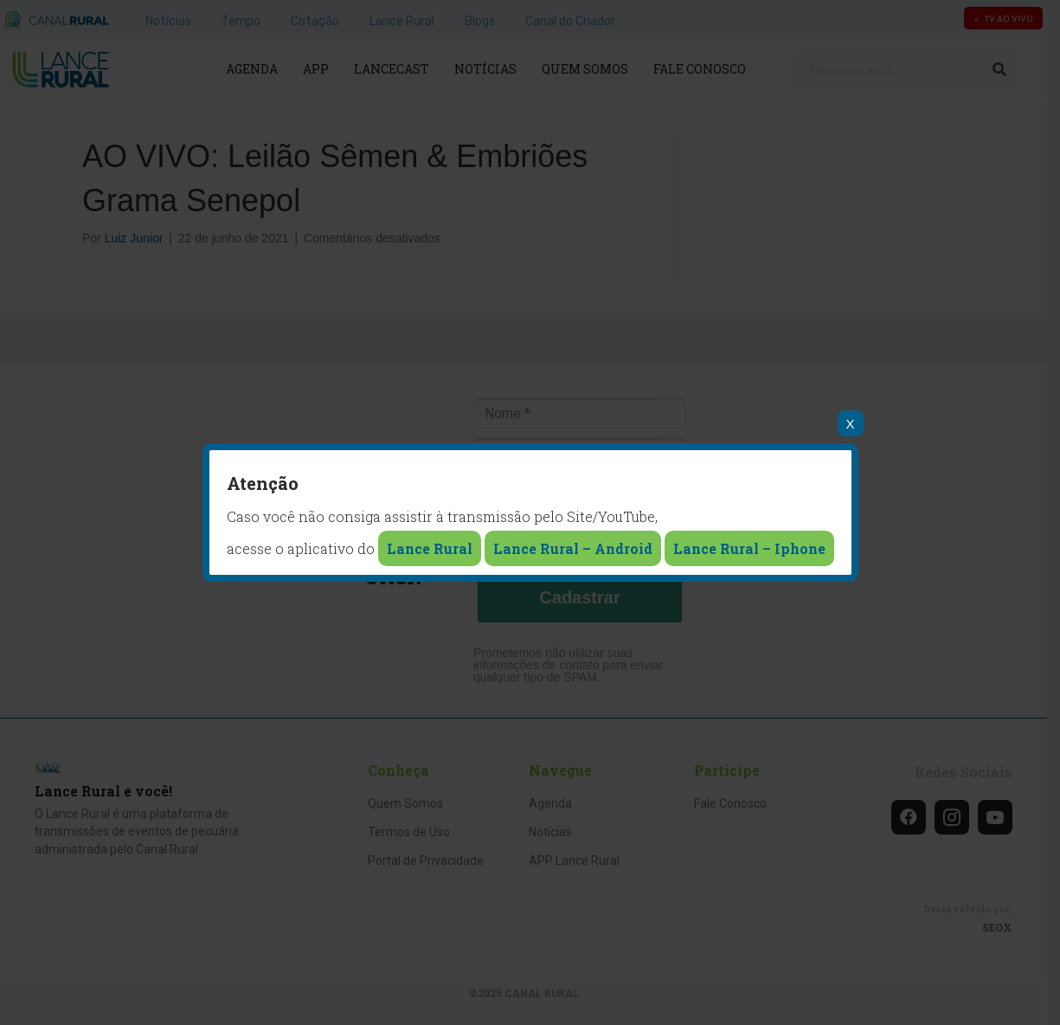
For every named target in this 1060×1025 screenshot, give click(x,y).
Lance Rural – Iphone (749, 548)
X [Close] (849, 423)
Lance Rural (429, 548)
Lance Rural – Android (572, 548)
